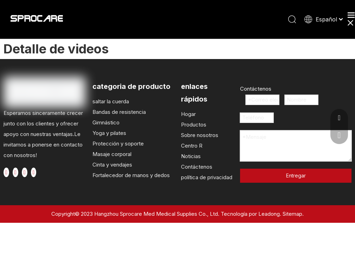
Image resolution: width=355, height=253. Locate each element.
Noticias (191, 156)
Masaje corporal (111, 154)
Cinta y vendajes (112, 164)
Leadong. (269, 213)
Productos (193, 124)
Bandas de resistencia (119, 112)
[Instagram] (34, 172)
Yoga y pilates (109, 133)
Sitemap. (293, 213)
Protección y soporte (118, 143)
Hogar (188, 114)
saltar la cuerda (110, 101)
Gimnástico (106, 122)
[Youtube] (24, 172)
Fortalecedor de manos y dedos (131, 175)
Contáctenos (196, 166)
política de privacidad (206, 177)
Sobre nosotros (199, 135)
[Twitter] (15, 172)
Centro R (191, 145)
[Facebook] (6, 172)
